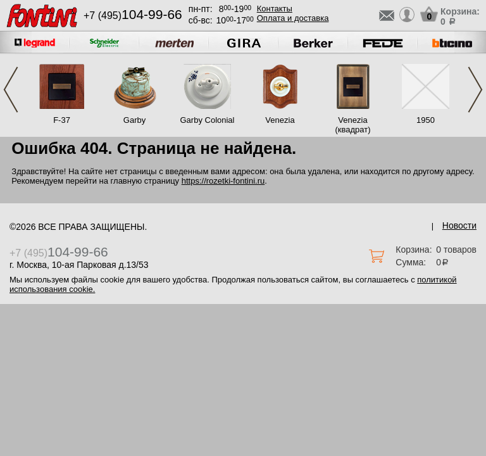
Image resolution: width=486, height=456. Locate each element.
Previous (10, 89)
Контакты (274, 8)
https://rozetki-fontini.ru (223, 181)
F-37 (61, 120)
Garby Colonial (207, 120)
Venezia (279, 120)
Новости (459, 225)
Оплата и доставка (293, 18)
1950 (425, 120)
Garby (134, 120)
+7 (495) (133, 15)
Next (475, 89)
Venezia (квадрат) (352, 124)
